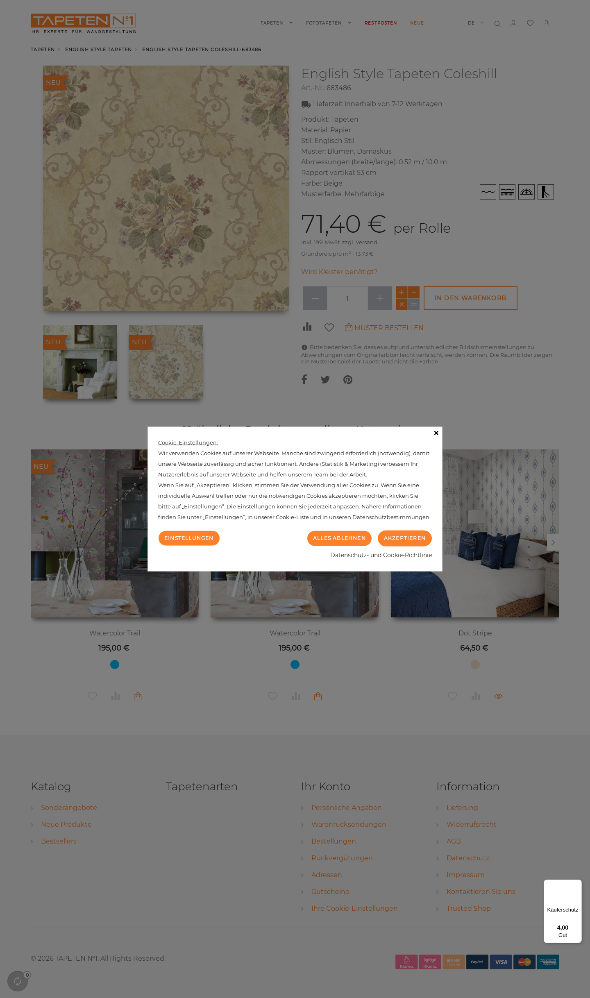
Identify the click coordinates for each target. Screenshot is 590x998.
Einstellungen (189, 538)
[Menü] (577, 884)
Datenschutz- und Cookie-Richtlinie (381, 554)
